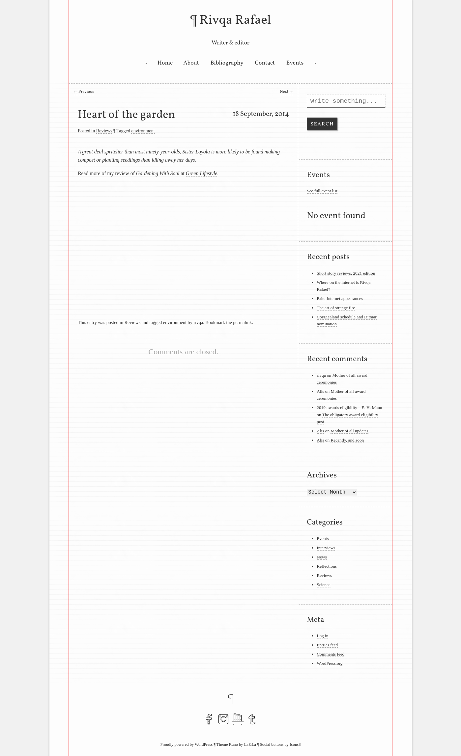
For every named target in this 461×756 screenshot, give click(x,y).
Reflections (327, 566)
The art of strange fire (336, 307)
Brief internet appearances (340, 298)
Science (323, 584)
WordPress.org (329, 663)
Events (294, 63)
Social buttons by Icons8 (280, 744)
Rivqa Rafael (235, 20)
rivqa (198, 322)
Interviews (326, 547)
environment (143, 130)
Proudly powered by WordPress (186, 744)
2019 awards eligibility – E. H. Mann (349, 407)
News (322, 556)
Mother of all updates (349, 430)
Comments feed (330, 654)
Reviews (104, 130)
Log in (322, 635)
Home (165, 63)
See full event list (322, 190)
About (191, 63)
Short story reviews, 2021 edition (346, 273)
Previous (84, 92)
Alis (320, 391)
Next (286, 92)
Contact (265, 63)
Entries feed (327, 644)
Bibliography (227, 63)
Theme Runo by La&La (236, 744)
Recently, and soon (347, 440)
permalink (242, 322)
